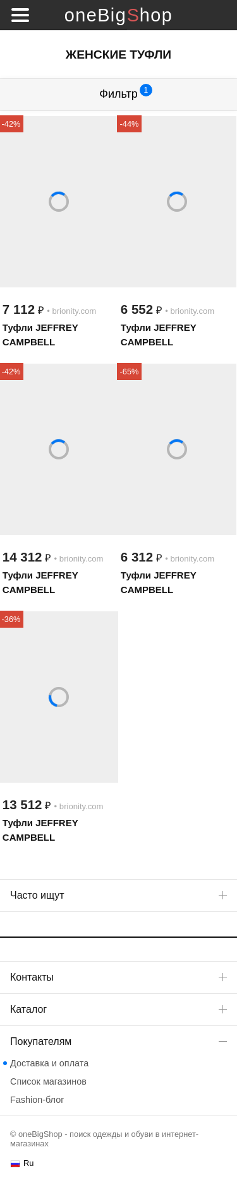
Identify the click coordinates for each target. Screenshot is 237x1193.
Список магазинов (48, 1081)
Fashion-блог (37, 1100)
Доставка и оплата (49, 1063)
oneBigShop (118, 15)
